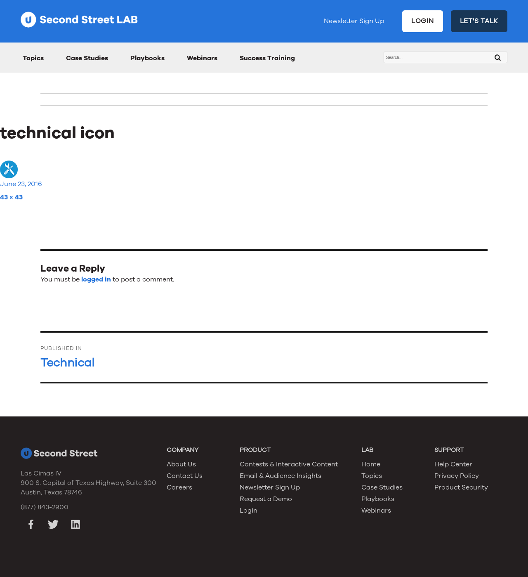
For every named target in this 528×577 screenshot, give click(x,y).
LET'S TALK (479, 21)
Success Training (267, 58)
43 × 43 (11, 197)
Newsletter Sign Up (354, 21)
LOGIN (422, 21)
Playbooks (147, 58)
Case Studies (87, 58)
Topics (33, 58)
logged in (96, 279)
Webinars (202, 58)
